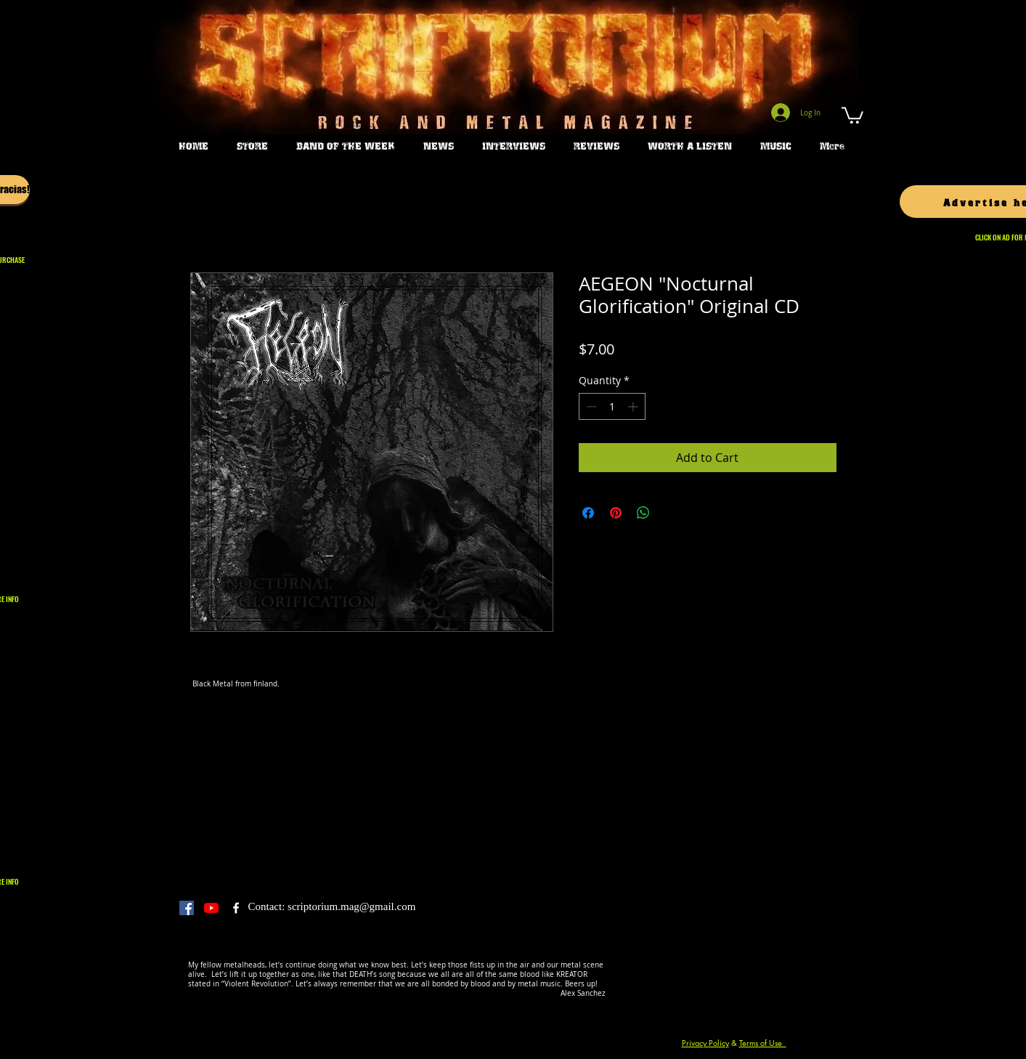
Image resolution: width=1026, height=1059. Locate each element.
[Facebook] (186, 908)
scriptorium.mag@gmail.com (351, 906)
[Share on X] (671, 513)
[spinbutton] (612, 406)
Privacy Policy (705, 1042)
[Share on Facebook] (588, 513)
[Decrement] (590, 406)
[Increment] (634, 406)
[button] (852, 114)
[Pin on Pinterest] (615, 513)
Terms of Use (762, 1042)
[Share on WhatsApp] (643, 513)
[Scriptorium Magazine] (236, 908)
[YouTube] (211, 908)
